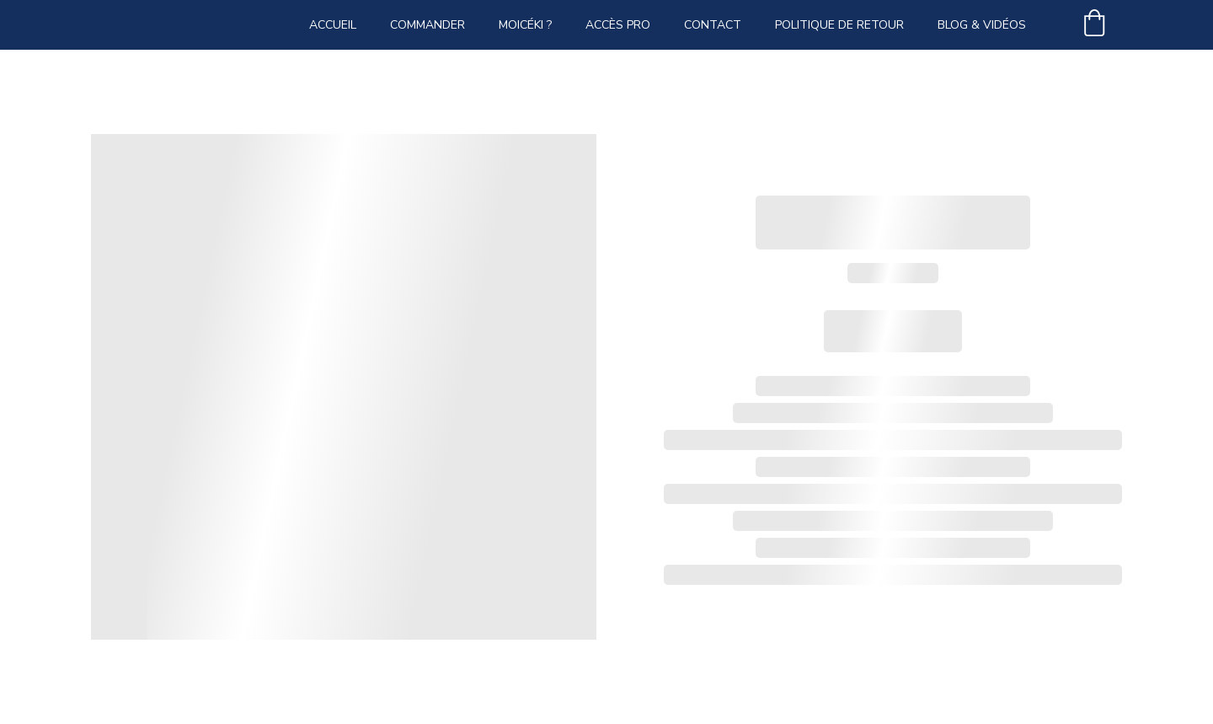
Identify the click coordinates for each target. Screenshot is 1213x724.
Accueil (332, 25)
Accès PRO (617, 25)
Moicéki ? (525, 25)
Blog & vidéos (982, 25)
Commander (427, 25)
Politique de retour (839, 25)
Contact (712, 25)
